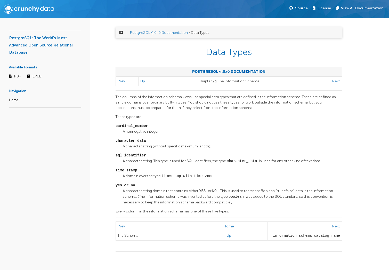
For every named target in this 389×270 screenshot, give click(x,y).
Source (301, 8)
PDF (17, 76)
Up (142, 81)
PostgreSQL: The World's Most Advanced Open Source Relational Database (41, 45)
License (324, 8)
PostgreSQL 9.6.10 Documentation (159, 32)
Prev (121, 81)
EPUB (37, 76)
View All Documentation (362, 8)
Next (336, 81)
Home (13, 100)
